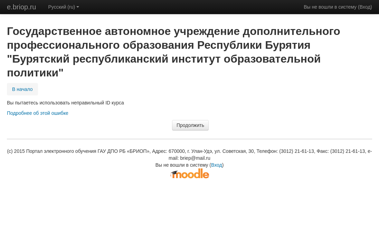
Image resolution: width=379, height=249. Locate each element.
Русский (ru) (63, 7)
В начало (22, 89)
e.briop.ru (21, 7)
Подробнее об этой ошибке (37, 113)
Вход (365, 7)
